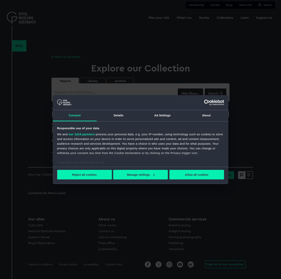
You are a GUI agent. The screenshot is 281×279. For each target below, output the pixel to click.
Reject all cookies (84, 174)
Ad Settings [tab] (162, 115)
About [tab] (206, 115)
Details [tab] (119, 115)
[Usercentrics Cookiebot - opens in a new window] (207, 102)
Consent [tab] (75, 115)
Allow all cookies (196, 174)
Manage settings (141, 174)
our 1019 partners (82, 134)
